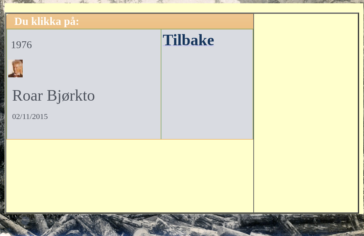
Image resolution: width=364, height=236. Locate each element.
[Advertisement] (306, 112)
